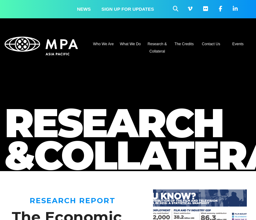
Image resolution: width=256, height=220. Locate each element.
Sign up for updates (127, 9)
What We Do (130, 44)
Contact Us (211, 44)
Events (237, 44)
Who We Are (103, 44)
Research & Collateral (157, 47)
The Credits (184, 44)
